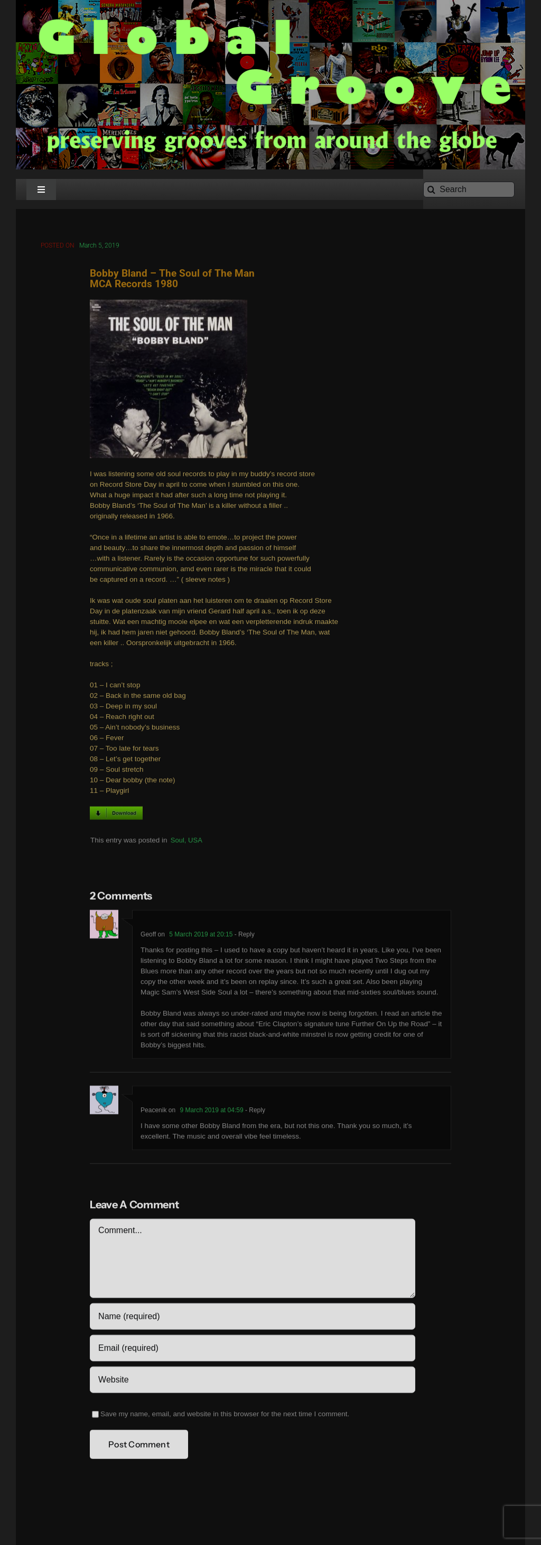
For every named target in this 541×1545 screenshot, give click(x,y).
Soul (177, 842)
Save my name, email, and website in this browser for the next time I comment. (224, 1416)
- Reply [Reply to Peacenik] (254, 1112)
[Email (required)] (252, 1350)
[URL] (252, 1382)
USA (195, 842)
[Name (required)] (252, 1318)
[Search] (469, 189)
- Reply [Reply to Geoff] (243, 936)
